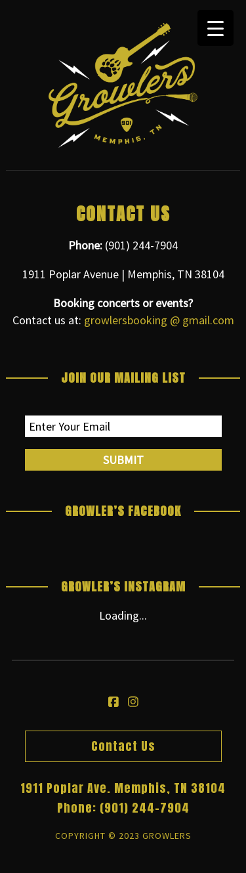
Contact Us (123, 746)
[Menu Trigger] (215, 28)
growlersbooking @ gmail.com (159, 320)
